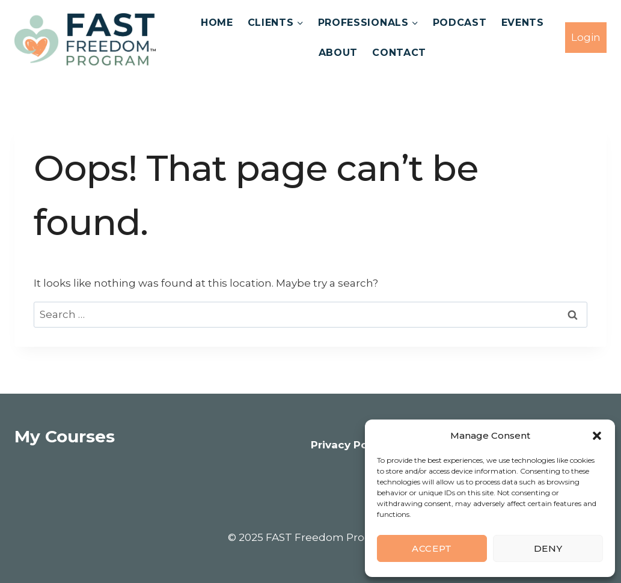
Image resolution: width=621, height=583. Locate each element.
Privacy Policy (349, 445)
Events (522, 22)
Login (586, 37)
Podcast (460, 22)
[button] (597, 436)
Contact (399, 52)
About (338, 52)
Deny (548, 548)
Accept (432, 548)
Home (217, 22)
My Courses (64, 436)
